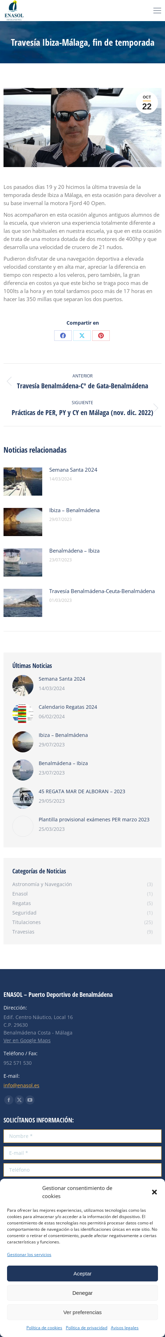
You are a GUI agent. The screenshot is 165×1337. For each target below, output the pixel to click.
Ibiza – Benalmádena (74, 510)
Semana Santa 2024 (73, 469)
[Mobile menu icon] (157, 10)
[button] (154, 1192)
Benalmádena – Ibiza (74, 550)
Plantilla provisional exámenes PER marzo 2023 (94, 819)
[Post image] (23, 481)
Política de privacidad (86, 1328)
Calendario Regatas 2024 (68, 706)
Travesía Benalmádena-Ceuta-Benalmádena (102, 590)
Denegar (82, 1293)
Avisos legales (125, 1328)
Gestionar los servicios (29, 1255)
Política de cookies (44, 1328)
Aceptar (83, 1273)
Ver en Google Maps (27, 1040)
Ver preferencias (82, 1312)
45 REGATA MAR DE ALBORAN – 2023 (82, 791)
